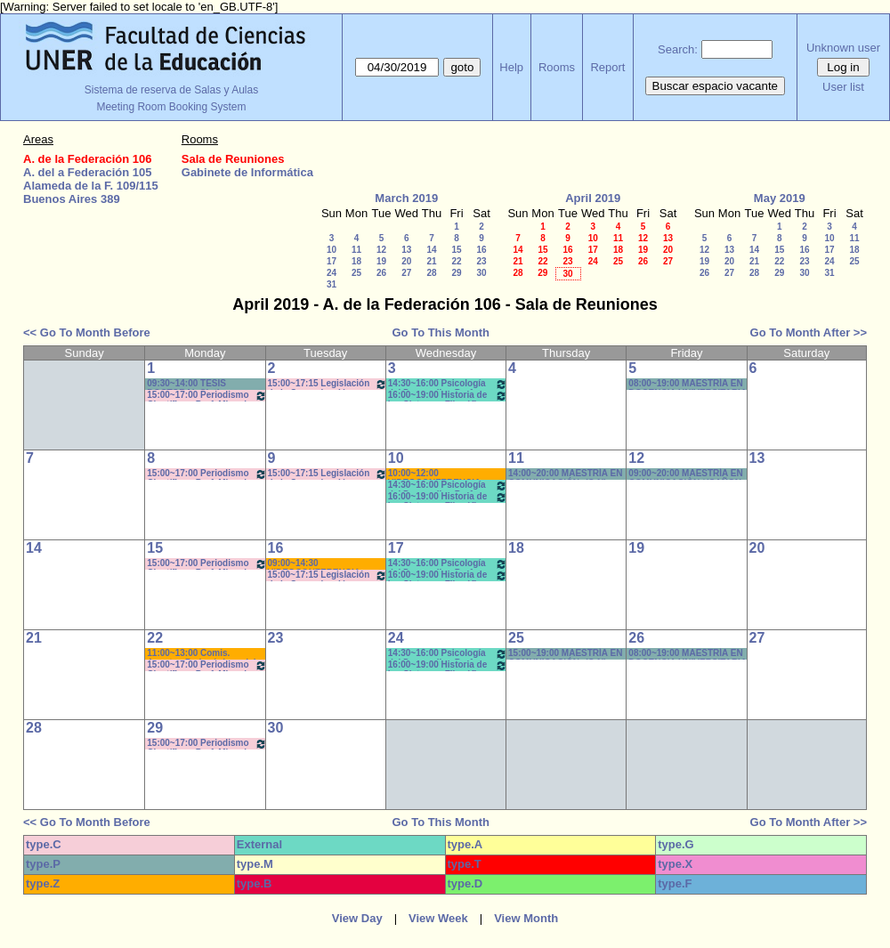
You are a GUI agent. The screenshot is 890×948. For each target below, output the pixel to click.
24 (331, 273)
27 (406, 273)
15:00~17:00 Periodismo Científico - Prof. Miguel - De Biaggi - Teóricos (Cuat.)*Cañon (206, 395)
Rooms (556, 67)
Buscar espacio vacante (715, 86)
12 (381, 250)
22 (456, 261)
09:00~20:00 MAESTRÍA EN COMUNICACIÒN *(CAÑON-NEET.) (686, 474)
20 (406, 261)
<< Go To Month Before (86, 332)
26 (381, 273)
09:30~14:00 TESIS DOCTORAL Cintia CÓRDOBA (186, 384)
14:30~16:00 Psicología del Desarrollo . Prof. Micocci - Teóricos (447, 384)
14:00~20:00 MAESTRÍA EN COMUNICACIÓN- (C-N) (565, 474)
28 (431, 273)
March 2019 (406, 198)
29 (456, 273)
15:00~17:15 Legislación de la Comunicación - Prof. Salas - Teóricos (327, 384)
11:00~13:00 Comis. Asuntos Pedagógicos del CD (201, 654)
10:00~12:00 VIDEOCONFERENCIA (434, 474)
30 (481, 273)
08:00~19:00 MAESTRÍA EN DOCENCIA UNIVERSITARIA (687, 654)
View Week (438, 918)
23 (481, 261)
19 (381, 261)
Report (607, 67)
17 (331, 261)
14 (431, 250)
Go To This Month (441, 332)
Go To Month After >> (808, 332)
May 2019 (779, 198)
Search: (678, 49)
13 (406, 250)
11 (356, 250)
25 (356, 273)
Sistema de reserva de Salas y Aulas (171, 90)
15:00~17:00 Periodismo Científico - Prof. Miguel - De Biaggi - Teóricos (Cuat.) (206, 474)
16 (481, 250)
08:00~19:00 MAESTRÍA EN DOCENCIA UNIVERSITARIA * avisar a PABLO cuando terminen (687, 384)
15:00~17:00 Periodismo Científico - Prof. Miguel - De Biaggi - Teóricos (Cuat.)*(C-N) (206, 564)
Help (511, 67)
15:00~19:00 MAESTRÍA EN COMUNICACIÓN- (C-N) (565, 654)
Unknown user (843, 47)
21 (431, 261)
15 (456, 250)
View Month (526, 918)
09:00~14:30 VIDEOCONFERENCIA (314, 564)
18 (356, 261)
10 (331, 250)
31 (331, 284)
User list (843, 86)
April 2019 (592, 198)
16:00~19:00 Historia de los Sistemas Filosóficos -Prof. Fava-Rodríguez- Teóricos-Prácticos (447, 395)
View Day (357, 918)
